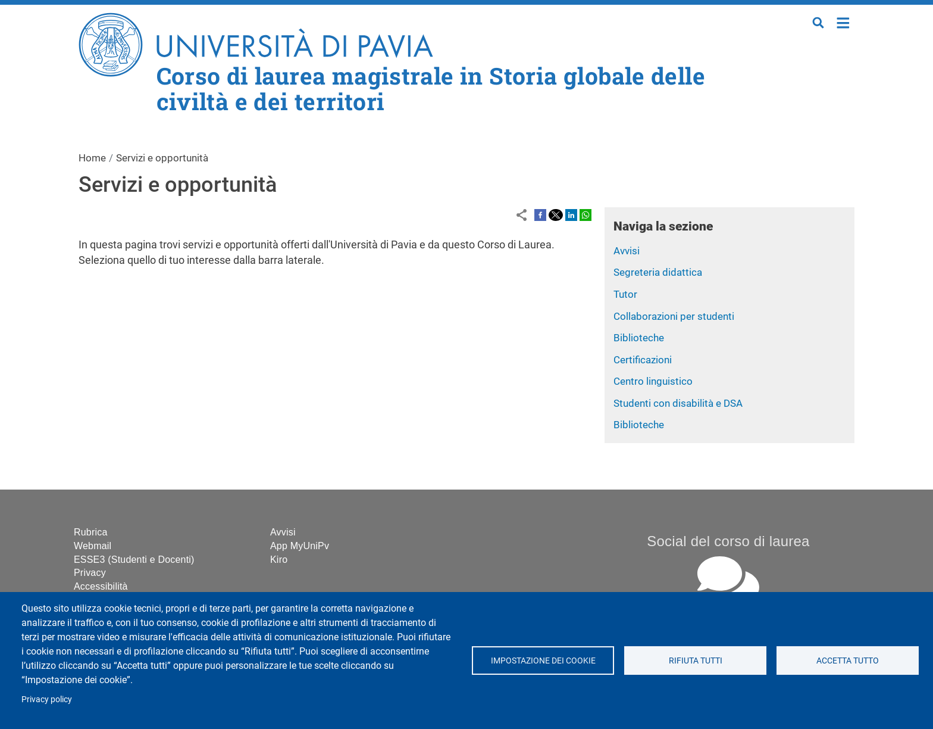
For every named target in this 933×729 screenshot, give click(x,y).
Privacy (90, 573)
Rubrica (91, 532)
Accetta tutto (847, 660)
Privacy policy (46, 699)
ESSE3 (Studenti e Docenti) (134, 559)
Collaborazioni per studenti (673, 316)
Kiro (278, 559)
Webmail (92, 546)
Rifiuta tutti (695, 660)
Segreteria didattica (657, 272)
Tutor (625, 294)
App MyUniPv (299, 546)
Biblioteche (638, 338)
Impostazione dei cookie (542, 660)
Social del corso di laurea (728, 541)
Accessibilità (101, 586)
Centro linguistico (653, 381)
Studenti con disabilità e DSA (678, 403)
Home (843, 21)
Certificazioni (642, 360)
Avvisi (626, 251)
